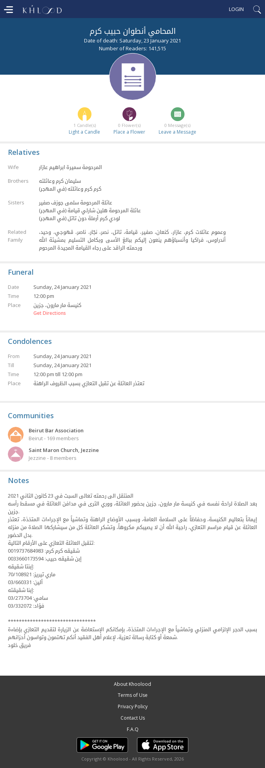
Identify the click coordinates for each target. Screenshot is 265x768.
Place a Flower (129, 132)
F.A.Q (133, 729)
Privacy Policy (133, 706)
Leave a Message (177, 132)
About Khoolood (132, 684)
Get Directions (49, 313)
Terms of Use (133, 695)
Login (236, 9)
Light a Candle (84, 132)
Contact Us (133, 718)
